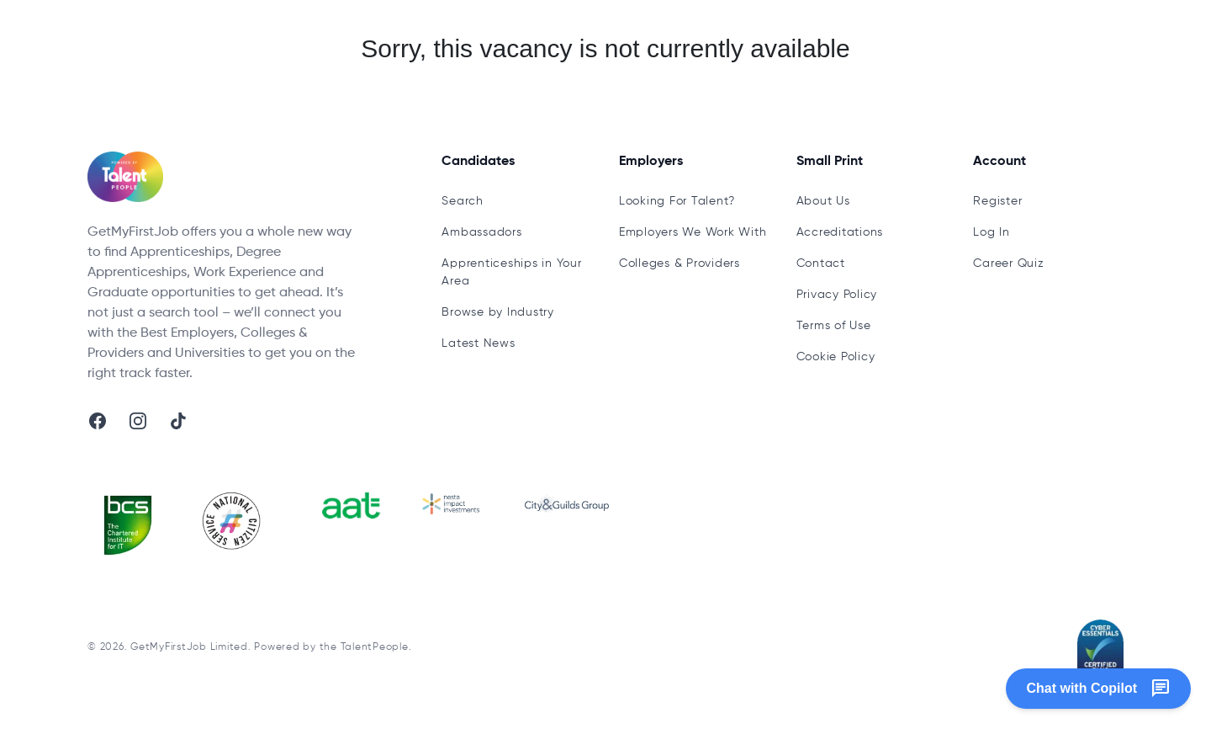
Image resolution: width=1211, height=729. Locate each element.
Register (997, 201)
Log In (991, 232)
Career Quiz (1008, 263)
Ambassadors (481, 232)
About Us (823, 201)
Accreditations (840, 232)
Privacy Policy (837, 295)
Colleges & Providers (679, 263)
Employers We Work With (693, 232)
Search (463, 201)
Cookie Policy (835, 357)
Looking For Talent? (677, 201)
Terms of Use (833, 326)
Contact (820, 263)
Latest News (478, 343)
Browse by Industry (498, 312)
